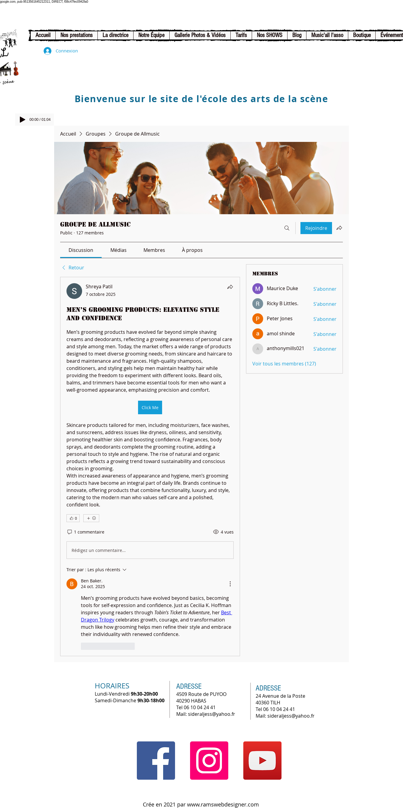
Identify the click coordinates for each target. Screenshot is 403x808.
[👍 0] (73, 518)
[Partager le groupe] (339, 227)
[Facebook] (156, 760)
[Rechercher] (287, 228)
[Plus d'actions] (230, 583)
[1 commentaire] (85, 532)
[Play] (22, 120)
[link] (81, 250)
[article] (150, 466)
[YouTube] (262, 760)
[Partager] (230, 286)
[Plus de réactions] (91, 518)
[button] (76, 35)
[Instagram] (209, 760)
